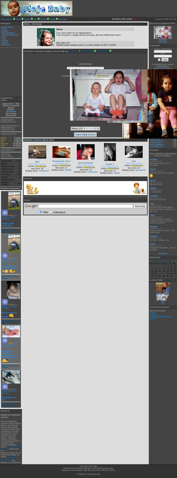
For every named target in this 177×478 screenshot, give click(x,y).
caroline (154, 196)
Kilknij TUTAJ (159, 68)
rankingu (75, 51)
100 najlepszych (8, 33)
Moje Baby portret (86, 165)
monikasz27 (44, 171)
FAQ (4, 37)
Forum (18, 19)
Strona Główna (7, 19)
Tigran (162, 301)
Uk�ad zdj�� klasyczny (85, 135)
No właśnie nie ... (157, 146)
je (163, 303)
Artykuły (27, 19)
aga (152, 203)
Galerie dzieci (7, 27)
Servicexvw (11, 112)
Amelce (152, 313)
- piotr (89, 74)
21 (160, 273)
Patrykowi (153, 315)
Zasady (52, 19)
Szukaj (4, 43)
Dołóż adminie (156, 142)
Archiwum (163, 254)
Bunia (3, 140)
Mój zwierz (63, 19)
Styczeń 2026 (163, 261)
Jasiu (153, 244)
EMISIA (68, 170)
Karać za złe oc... (157, 140)
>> (98, 129)
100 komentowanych (10, 35)
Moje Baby (163, 42)
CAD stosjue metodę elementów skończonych (9, 459)
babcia (11, 215)
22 (164, 273)
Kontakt (43, 19)
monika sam (92, 172)
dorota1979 (140, 170)
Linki (35, 19)
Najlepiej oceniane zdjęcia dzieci (39, 140)
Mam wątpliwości (157, 144)
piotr (2, 142)
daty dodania (88, 51)
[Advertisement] (11, 72)
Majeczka (4, 144)
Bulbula (4, 138)
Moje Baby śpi (61, 163)
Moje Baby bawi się (37, 164)
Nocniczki (163, 40)
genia (3, 146)
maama (116, 173)
